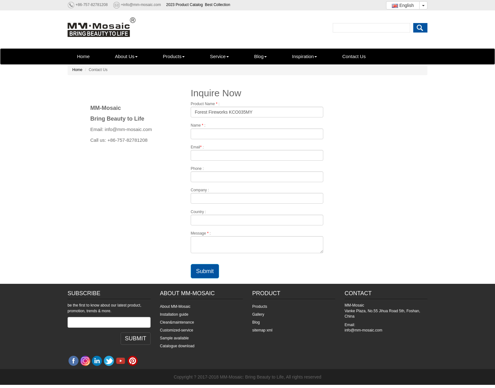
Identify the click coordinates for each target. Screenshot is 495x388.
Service (219, 56)
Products (174, 56)
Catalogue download (177, 346)
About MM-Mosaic (175, 306)
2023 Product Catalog (184, 5)
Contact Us (354, 56)
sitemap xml (262, 330)
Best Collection (217, 5)
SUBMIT (135, 338)
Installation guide (174, 314)
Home (83, 56)
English (403, 5)
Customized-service (176, 330)
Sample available (174, 338)
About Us (126, 56)
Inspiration (304, 56)
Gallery (258, 314)
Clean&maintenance (177, 322)
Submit (205, 271)
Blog (260, 56)
